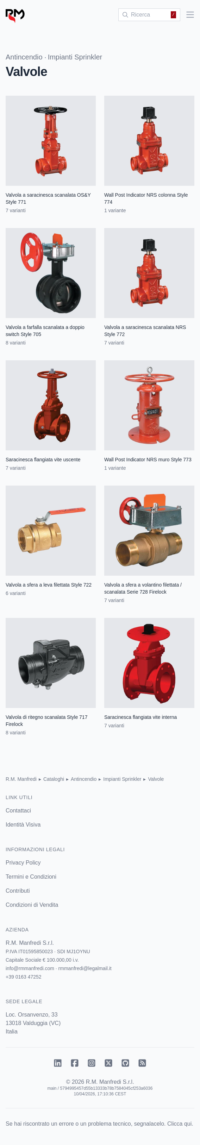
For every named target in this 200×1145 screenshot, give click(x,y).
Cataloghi (53, 779)
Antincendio (24, 57)
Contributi (18, 891)
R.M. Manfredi (21, 779)
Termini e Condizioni (31, 877)
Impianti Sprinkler (75, 57)
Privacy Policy (23, 863)
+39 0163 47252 (24, 977)
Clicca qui (179, 1124)
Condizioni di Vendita (32, 905)
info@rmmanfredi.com (30, 968)
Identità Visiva (23, 825)
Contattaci (18, 811)
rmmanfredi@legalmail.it (85, 968)
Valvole (156, 779)
